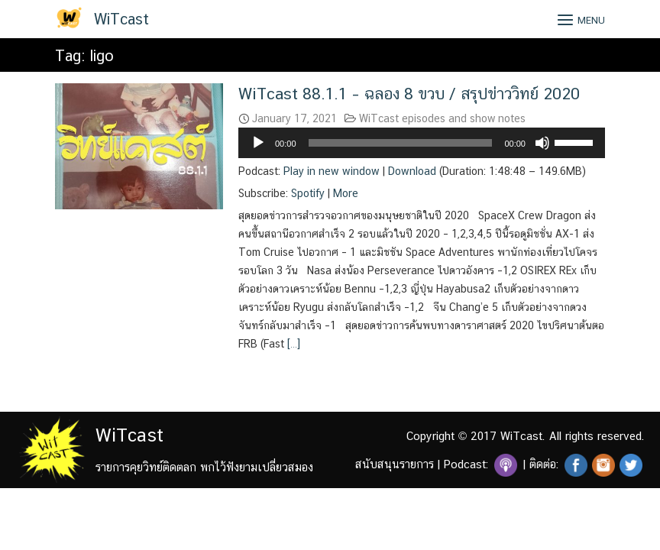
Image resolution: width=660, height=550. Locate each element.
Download (412, 171)
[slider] (401, 143)
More (345, 193)
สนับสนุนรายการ (394, 464)
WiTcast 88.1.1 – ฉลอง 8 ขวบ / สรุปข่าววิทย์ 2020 (409, 93)
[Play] (258, 142)
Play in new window (331, 171)
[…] (292, 344)
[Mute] (542, 142)
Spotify (308, 193)
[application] (421, 143)
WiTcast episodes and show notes (442, 118)
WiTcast (121, 19)
